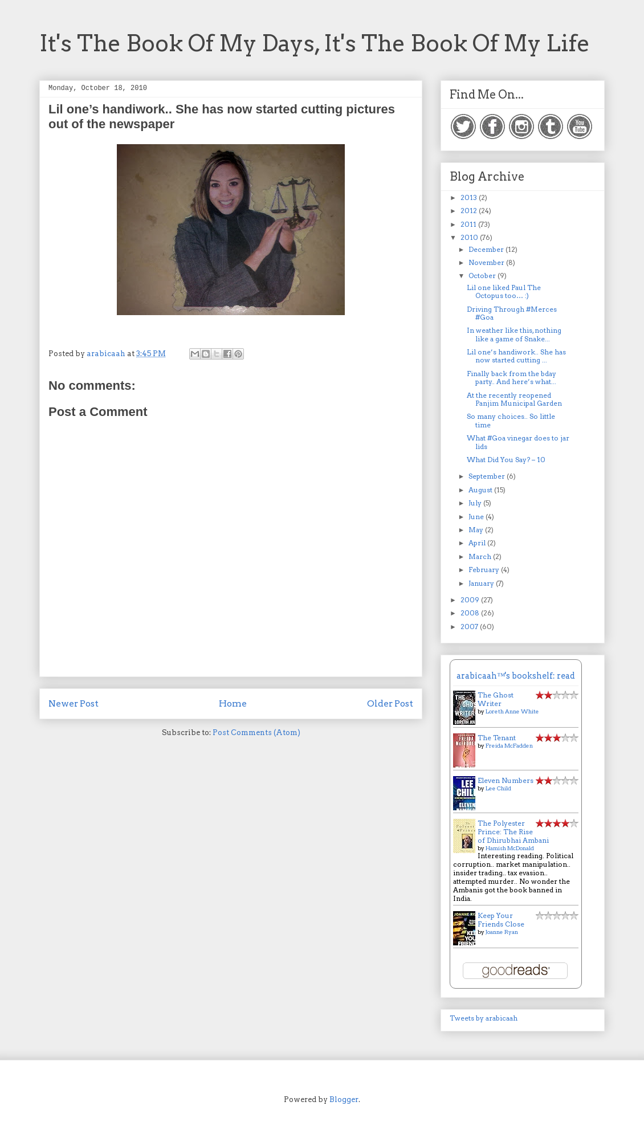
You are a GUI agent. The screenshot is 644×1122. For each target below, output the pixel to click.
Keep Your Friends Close (501, 919)
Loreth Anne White (512, 711)
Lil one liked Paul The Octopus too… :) (504, 291)
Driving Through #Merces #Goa (512, 313)
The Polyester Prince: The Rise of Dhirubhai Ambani (513, 831)
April (477, 542)
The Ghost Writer (495, 699)
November (487, 262)
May (476, 529)
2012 (469, 210)
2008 (470, 613)
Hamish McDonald (510, 847)
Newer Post (73, 703)
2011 (469, 224)
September (487, 476)
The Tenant (497, 737)
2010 (470, 237)
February (484, 569)
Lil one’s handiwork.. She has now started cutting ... (516, 356)
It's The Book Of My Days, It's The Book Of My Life (314, 43)
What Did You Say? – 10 (506, 459)
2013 (469, 197)
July (475, 503)
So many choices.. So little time (511, 420)
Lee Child (498, 788)
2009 (470, 599)
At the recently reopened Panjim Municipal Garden (514, 399)
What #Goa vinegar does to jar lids (518, 442)
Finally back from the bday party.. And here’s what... (511, 377)
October (483, 275)
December (487, 249)
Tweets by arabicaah (483, 1018)
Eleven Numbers (505, 780)
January (482, 583)
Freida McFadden (509, 745)
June (477, 516)
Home (233, 703)
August (481, 489)
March (480, 556)
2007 (470, 626)
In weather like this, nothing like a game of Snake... (514, 334)
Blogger (343, 1099)
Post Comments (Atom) (256, 732)
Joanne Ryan (502, 931)
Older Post (390, 703)
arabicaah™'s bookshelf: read (515, 676)
